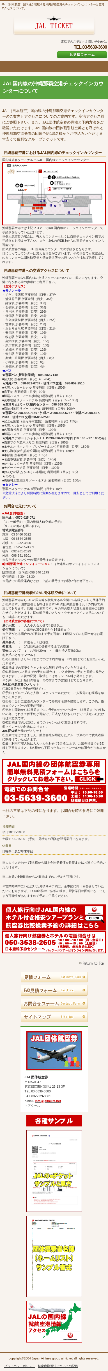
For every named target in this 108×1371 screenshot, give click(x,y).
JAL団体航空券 (54, 25)
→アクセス (32, 1105)
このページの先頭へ (92, 963)
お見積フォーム (82, 54)
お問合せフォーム (54, 1004)
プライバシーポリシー (19, 1366)
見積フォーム (54, 977)
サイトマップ (54, 1017)
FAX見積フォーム (54, 990)
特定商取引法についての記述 (58, 1366)
